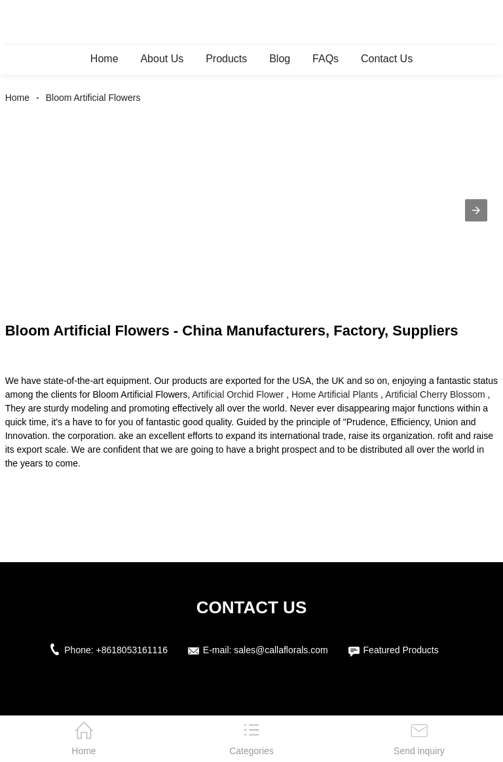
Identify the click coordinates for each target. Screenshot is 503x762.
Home (104, 58)
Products (226, 58)
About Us (161, 58)
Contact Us (387, 58)
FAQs (325, 58)
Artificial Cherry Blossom (435, 394)
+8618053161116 (132, 650)
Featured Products (401, 650)
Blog (279, 58)
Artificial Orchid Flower (238, 394)
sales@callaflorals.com (280, 650)
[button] (476, 210)
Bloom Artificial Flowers (93, 97)
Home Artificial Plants (334, 394)
